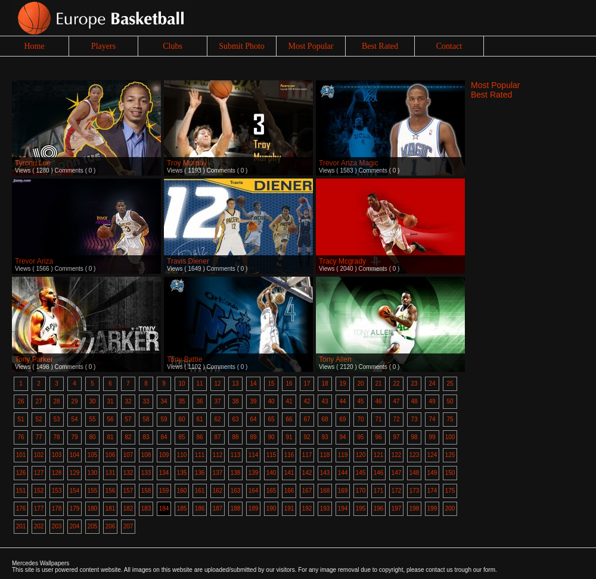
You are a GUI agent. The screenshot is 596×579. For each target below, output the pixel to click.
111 (200, 455)
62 (217, 419)
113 (236, 455)
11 (199, 383)
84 (163, 437)
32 (128, 401)
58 (145, 419)
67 (306, 419)
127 (39, 473)
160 (182, 490)
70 (360, 419)
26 (20, 401)
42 (306, 401)
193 (325, 508)
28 (56, 401)
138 (236, 473)
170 (361, 490)
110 (182, 455)
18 (324, 383)
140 (271, 473)
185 (182, 508)
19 (342, 383)
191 (289, 508)
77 (38, 437)
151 (21, 490)
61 (199, 419)
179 (75, 508)
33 (145, 401)
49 (432, 401)
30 (92, 401)
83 (145, 437)
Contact (449, 46)
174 (432, 490)
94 (342, 437)
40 (271, 401)
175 (450, 490)
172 (397, 490)
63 (235, 419)
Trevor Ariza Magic (348, 163)
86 (199, 437)
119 (343, 455)
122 (397, 455)
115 (271, 455)
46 (378, 401)
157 (128, 490)
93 (324, 437)
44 (342, 401)
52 (38, 419)
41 (288, 401)
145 (361, 473)
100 (450, 437)
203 (57, 526)
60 (181, 419)
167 (307, 490)
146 (379, 473)
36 (199, 401)
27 (38, 401)
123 (414, 455)
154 (75, 490)
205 (93, 526)
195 (361, 508)
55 (92, 419)
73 (414, 419)
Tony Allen (335, 359)
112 (218, 455)
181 (110, 508)
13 (235, 383)
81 (110, 437)
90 (271, 437)
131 (110, 473)
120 (361, 455)
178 (57, 508)
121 (379, 455)
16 (288, 383)
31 (110, 401)
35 (181, 401)
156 (110, 490)
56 (110, 419)
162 (218, 490)
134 (164, 473)
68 (324, 419)
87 (217, 437)
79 (74, 437)
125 (450, 455)
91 (288, 437)
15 (271, 383)
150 (450, 473)
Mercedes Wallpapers (40, 563)
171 (379, 490)
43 (324, 401)
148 (414, 473)
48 (414, 401)
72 (396, 419)
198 (414, 508)
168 (325, 490)
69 (342, 419)
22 (396, 383)
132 (128, 473)
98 (414, 437)
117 (307, 455)
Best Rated (380, 46)
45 (360, 401)
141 (289, 473)
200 (450, 508)
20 (360, 383)
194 (343, 508)
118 (325, 455)
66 (288, 419)
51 (20, 419)
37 (217, 401)
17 (306, 383)
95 (360, 437)
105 (93, 455)
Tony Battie (184, 359)
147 (397, 473)
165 (271, 490)
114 (254, 455)
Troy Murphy (187, 163)
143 (325, 473)
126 (21, 473)
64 (253, 419)
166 (289, 490)
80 (92, 437)
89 (253, 437)
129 (75, 473)
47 (396, 401)
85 (181, 437)
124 (432, 455)
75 (449, 419)
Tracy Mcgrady (342, 261)
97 (396, 437)
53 (56, 419)
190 (271, 508)
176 (21, 508)
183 (146, 508)
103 (57, 455)
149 (432, 473)
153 (57, 490)
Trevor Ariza (34, 261)
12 (217, 383)
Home (34, 46)
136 (200, 473)
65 (271, 419)
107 (128, 455)
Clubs (172, 46)
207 (128, 526)
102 (39, 455)
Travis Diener (188, 261)
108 (146, 455)
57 (128, 419)
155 (93, 490)
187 (218, 508)
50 (449, 401)
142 (307, 473)
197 (397, 508)
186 (200, 508)
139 (254, 473)
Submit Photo (242, 46)
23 (414, 383)
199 (432, 508)
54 (74, 419)
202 (39, 526)
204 (75, 526)
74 (432, 419)
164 (254, 490)
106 (110, 455)
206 (110, 526)
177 (39, 508)
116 (289, 455)
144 (343, 473)
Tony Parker (34, 359)
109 (164, 455)
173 (414, 490)
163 (236, 490)
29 (74, 401)
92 (306, 437)
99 (432, 437)
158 (146, 490)
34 (163, 401)
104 (75, 455)
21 (378, 383)
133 (146, 473)
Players (103, 46)
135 (182, 473)
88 (235, 437)
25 (449, 383)
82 (128, 437)
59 (163, 419)
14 (253, 383)
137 (218, 473)
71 (378, 419)
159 (164, 490)
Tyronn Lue (33, 163)
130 (93, 473)
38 (235, 401)
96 (378, 437)
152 (39, 490)
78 (56, 437)
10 (181, 383)
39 (253, 401)
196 (379, 508)
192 (307, 508)
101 (21, 455)
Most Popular (311, 46)
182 (128, 508)
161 (200, 490)
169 (343, 490)
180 (93, 508)
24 (432, 383)
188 (236, 508)
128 (57, 473)
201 (21, 526)
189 (254, 508)
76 (20, 437)
